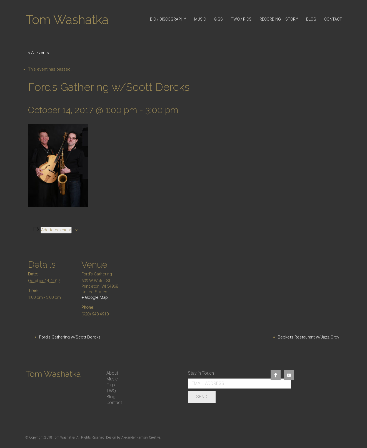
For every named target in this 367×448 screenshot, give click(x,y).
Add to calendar (56, 229)
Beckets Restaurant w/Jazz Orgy (308, 337)
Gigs (110, 384)
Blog (110, 396)
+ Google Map (94, 297)
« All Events (38, 52)
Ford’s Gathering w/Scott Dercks (70, 337)
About (112, 373)
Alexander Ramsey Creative (140, 437)
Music (112, 379)
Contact (114, 402)
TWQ (111, 391)
